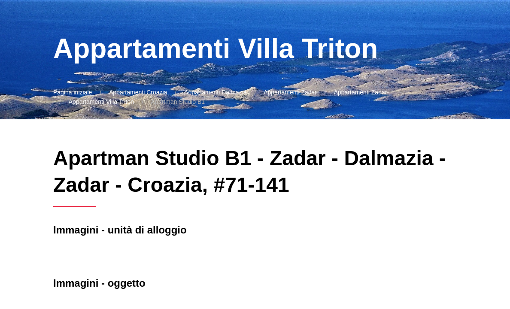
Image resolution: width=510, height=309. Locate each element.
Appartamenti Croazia (138, 92)
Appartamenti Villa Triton (101, 101)
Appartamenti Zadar (290, 92)
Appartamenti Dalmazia (215, 92)
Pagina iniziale (72, 92)
